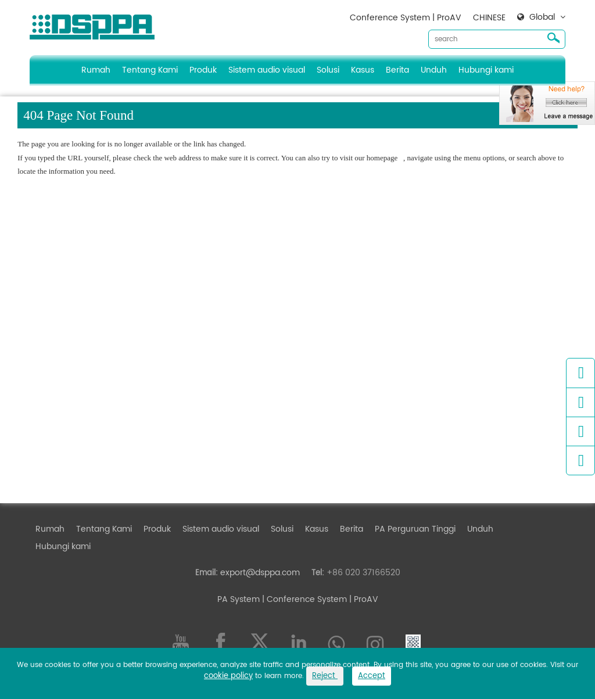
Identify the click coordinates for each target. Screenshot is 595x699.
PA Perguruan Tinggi (415, 529)
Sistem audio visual (266, 70)
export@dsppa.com (260, 572)
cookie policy (228, 676)
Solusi (328, 70)
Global (542, 17)
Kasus (362, 70)
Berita (397, 70)
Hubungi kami (486, 70)
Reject (325, 676)
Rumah (95, 70)
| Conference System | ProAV (319, 599)
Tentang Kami (150, 70)
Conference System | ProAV (405, 17)
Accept (371, 676)
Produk (203, 70)
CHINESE (489, 17)
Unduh (434, 70)
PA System (238, 599)
